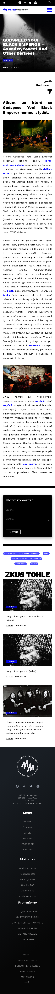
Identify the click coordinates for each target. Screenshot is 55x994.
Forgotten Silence (27, 965)
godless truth (27, 960)
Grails (6, 295)
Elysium (28, 954)
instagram (27, 849)
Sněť (27, 982)
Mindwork (27, 977)
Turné (47, 160)
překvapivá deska (13, 165)
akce (27, 832)
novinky (27, 821)
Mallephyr (28, 939)
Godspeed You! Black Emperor (26, 558)
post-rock (21, 564)
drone (34, 564)
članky (27, 827)
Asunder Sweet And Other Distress (21, 553)
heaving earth (27, 928)
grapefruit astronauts (27, 922)
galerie (27, 838)
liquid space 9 (27, 911)
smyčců (39, 401)
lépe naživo (29, 464)
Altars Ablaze (27, 933)
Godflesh (34, 345)
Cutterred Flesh (27, 917)
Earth (10, 290)
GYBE (46, 553)
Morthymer (27, 971)
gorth (5, 67)
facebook (27, 844)
